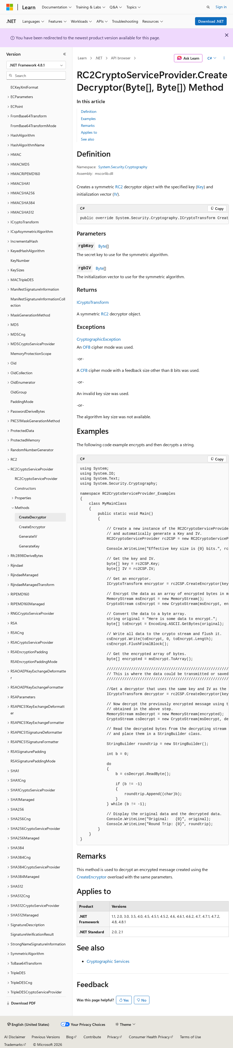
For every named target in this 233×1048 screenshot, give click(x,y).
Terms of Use (190, 1036)
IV (116, 194)
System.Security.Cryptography (122, 166)
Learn (82, 57)
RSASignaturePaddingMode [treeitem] (33, 760)
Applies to (89, 132)
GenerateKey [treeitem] (29, 546)
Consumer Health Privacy (149, 1036)
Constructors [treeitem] (25, 488)
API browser (120, 57)
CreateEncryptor (91, 876)
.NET (98, 57)
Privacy (113, 1036)
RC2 (119, 186)
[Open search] (208, 7)
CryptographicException (99, 339)
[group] (153, 218)
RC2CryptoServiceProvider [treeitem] (36, 478)
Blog (69, 1036)
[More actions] (224, 58)
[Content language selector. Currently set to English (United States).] (28, 1024)
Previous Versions (46, 1036)
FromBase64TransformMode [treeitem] (33, 125)
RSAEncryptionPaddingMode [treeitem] (34, 661)
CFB (84, 370)
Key (200, 186)
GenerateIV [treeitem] (28, 536)
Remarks (88, 125)
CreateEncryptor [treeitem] (32, 526)
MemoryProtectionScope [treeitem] (31, 353)
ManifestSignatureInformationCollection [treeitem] (38, 302)
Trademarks (13, 1044)
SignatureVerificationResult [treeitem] (32, 934)
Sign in (221, 6)
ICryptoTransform (93, 302)
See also (87, 139)
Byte (102, 246)
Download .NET (211, 21)
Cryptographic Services (108, 961)
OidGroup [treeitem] (19, 392)
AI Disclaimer (14, 1036)
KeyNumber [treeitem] (20, 260)
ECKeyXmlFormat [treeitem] (24, 87)
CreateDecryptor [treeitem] (32, 517)
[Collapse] (64, 54)
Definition (88, 111)
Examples (88, 118)
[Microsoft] (9, 7)
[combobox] (36, 65)
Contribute (92, 1036)
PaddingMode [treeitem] (22, 401)
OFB (86, 347)
